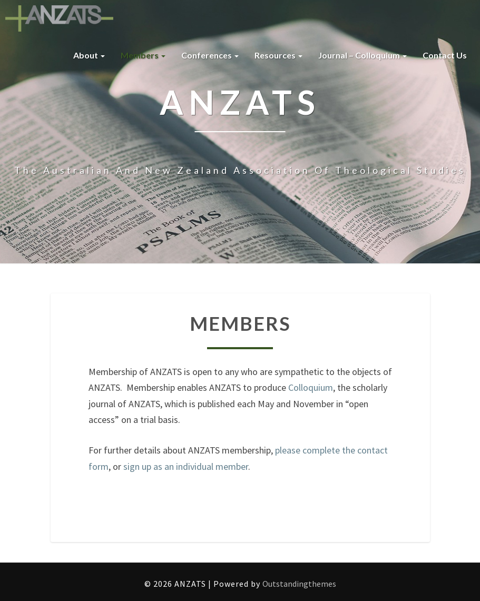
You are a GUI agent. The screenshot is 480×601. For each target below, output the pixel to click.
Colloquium (310, 387)
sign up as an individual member (185, 466)
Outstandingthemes (299, 583)
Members (143, 55)
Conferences (210, 55)
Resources (278, 55)
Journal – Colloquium (362, 55)
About (89, 55)
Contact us (445, 55)
